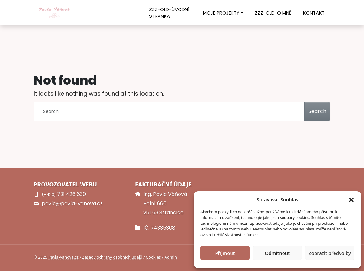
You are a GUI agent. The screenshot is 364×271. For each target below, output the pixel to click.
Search (317, 111)
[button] (351, 199)
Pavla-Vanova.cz (64, 257)
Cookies (153, 257)
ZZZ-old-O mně (273, 12)
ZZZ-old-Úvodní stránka (169, 12)
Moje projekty (221, 12)
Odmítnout (277, 253)
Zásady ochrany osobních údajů (112, 257)
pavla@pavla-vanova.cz (72, 203)
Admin (171, 257)
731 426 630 (64, 194)
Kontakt (314, 12)
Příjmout (225, 253)
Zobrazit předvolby (330, 253)
